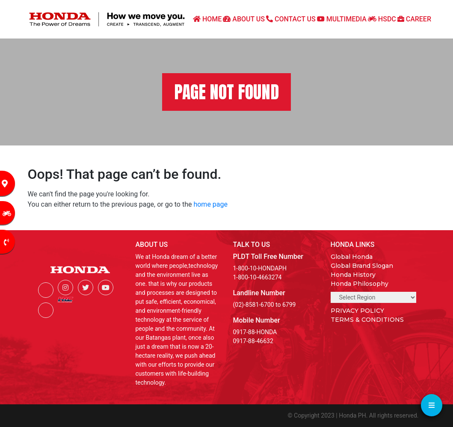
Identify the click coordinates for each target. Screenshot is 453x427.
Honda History (353, 275)
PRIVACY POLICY (357, 310)
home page (210, 204)
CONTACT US (291, 19)
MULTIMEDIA (342, 19)
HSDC (382, 19)
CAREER (414, 19)
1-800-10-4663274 (257, 277)
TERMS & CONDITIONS (367, 319)
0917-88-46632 (253, 341)
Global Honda (352, 257)
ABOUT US (244, 19)
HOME (207, 19)
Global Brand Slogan (362, 266)
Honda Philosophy (359, 284)
